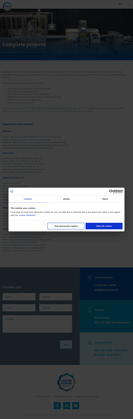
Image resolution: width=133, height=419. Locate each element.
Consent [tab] (28, 199)
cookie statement (27, 215)
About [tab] (105, 199)
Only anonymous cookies (66, 226)
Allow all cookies (104, 226)
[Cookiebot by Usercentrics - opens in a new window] (111, 191)
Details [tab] (66, 199)
